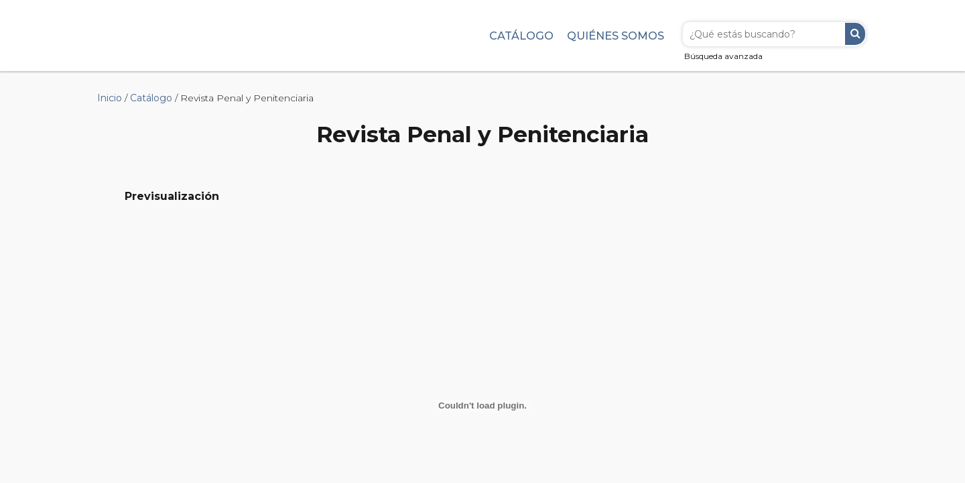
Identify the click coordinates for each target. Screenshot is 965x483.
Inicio (109, 98)
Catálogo (521, 35)
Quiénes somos (615, 35)
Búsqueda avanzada (723, 56)
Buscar (855, 34)
